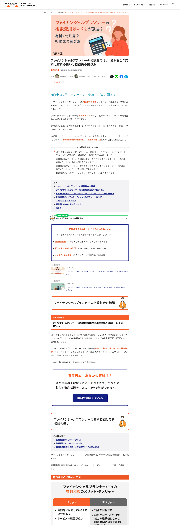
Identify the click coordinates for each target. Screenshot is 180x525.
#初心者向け (57, 82)
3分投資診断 (60, 242)
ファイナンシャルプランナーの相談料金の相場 (75, 186)
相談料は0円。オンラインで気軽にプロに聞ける (83, 94)
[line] (116, 76)
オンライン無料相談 (63, 255)
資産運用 (61, 12)
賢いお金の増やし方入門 (65, 249)
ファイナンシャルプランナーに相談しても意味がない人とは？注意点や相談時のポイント (97, 273)
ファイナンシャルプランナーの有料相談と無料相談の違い (80, 190)
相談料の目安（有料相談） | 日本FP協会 (77, 362)
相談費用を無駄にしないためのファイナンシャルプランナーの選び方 (85, 194)
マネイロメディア (48, 12)
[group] (126, 4)
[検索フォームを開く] (173, 5)
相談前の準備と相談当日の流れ (69, 204)
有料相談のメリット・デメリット (69, 440)
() (71, 70)
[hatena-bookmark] (126, 76)
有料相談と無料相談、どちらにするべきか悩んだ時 (77, 447)
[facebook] (121, 76)
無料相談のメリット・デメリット (69, 443)
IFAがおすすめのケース (66, 201)
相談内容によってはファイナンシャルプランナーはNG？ (79, 197)
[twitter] (111, 76)
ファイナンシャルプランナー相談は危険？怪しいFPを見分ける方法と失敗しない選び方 (97, 289)
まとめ (59, 208)
